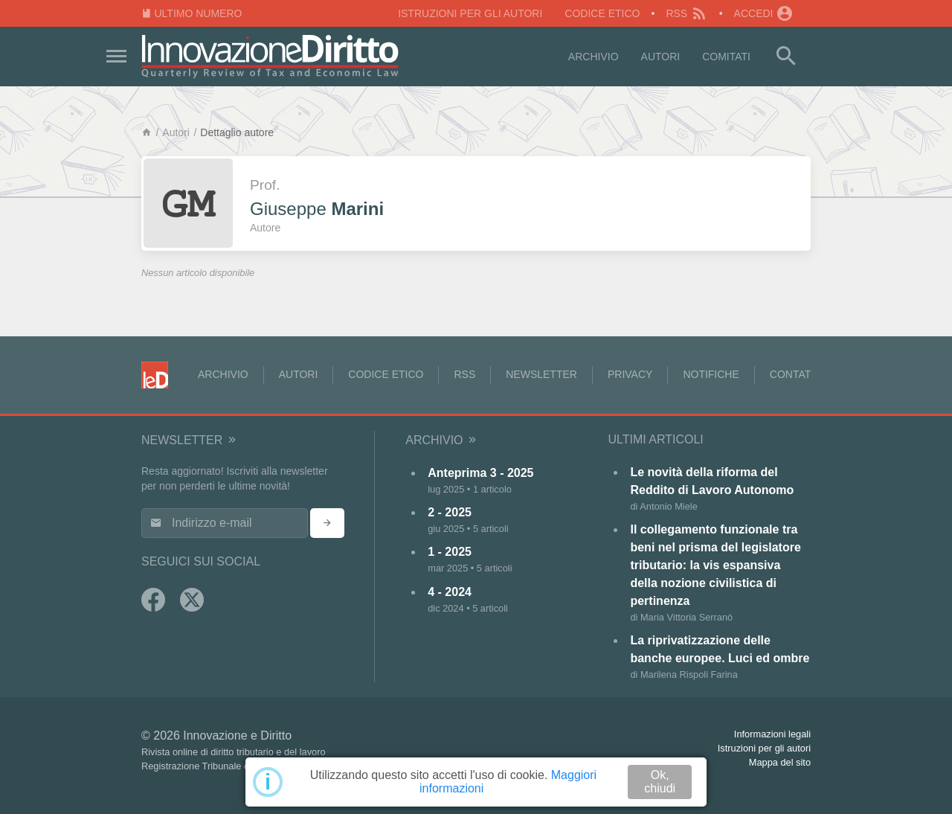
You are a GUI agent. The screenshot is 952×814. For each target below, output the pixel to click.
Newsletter (541, 374)
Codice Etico (602, 13)
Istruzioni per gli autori (470, 13)
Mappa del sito (780, 762)
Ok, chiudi (659, 782)
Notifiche (711, 374)
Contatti (795, 374)
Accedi (764, 13)
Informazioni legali (772, 734)
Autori (661, 57)
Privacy (630, 374)
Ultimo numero (191, 14)
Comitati (726, 57)
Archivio (593, 57)
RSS (686, 13)
